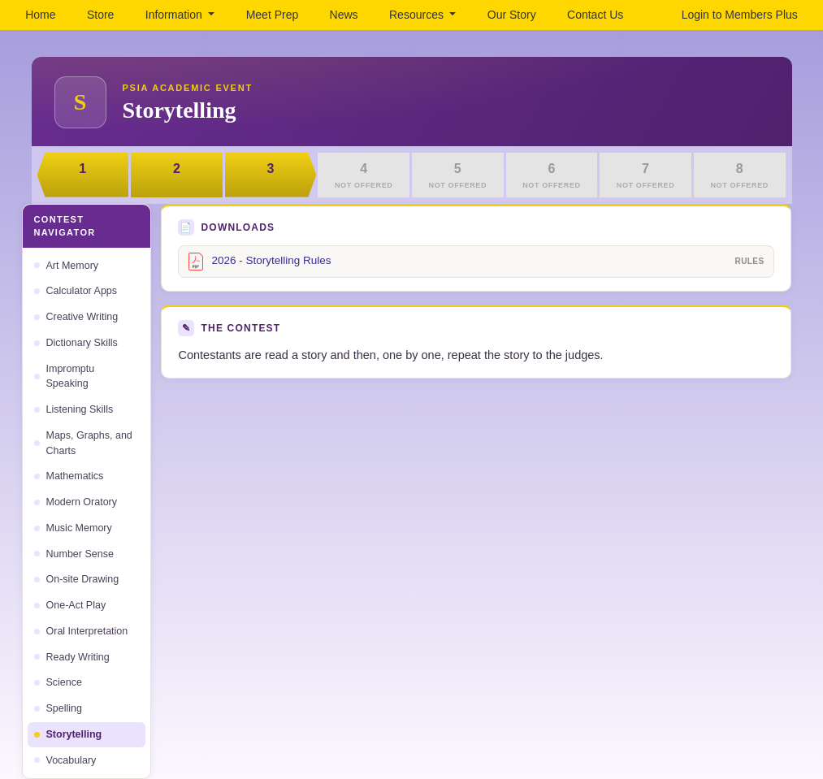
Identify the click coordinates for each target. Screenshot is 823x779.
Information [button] (175, 14)
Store (100, 14)
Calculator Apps (76, 290)
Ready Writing (72, 657)
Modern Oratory (76, 502)
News (344, 14)
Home (40, 14)
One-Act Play (70, 605)
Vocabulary (65, 760)
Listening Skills (74, 409)
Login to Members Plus (740, 14)
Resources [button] (418, 14)
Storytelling (68, 734)
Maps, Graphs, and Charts (83, 443)
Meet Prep (272, 14)
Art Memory (66, 265)
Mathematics (69, 476)
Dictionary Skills (76, 342)
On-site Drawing (76, 579)
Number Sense (74, 554)
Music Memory (73, 528)
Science (58, 682)
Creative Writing (76, 316)
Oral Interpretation (81, 631)
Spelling (58, 708)
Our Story (511, 14)
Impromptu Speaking (64, 376)
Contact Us (595, 14)
